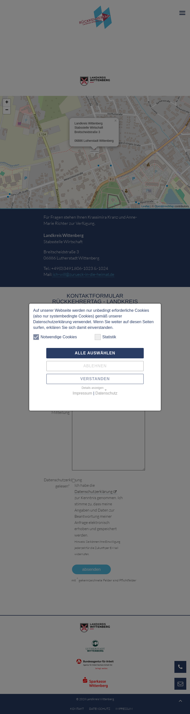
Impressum (82, 393)
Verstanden (95, 379)
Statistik (105, 337)
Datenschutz (106, 393)
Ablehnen (95, 366)
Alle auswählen (95, 353)
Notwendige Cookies (55, 337)
